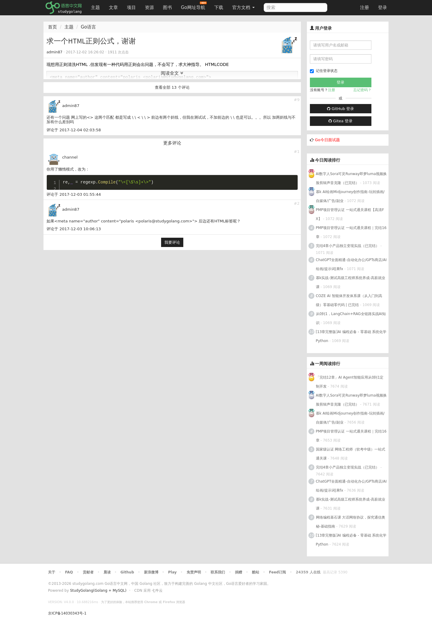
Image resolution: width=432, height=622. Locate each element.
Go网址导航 (194, 5)
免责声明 (194, 572)
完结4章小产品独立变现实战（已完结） (348, 246)
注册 (364, 7)
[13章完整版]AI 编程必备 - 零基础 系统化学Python (351, 336)
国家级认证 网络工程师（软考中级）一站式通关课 (351, 453)
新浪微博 (151, 572)
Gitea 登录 (340, 121)
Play (172, 572)
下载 (218, 7)
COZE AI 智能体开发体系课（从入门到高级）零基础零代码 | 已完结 (349, 300)
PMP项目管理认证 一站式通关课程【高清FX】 (350, 214)
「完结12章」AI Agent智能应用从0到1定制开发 (350, 381)
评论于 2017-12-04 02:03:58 (73, 130)
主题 (95, 7)
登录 (382, 7)
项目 (131, 7)
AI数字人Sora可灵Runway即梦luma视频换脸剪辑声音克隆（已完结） (351, 178)
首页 (52, 27)
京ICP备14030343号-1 (67, 613)
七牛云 (157, 590)
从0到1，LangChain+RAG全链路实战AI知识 (351, 318)
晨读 (107, 572)
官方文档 (243, 7)
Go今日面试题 (327, 140)
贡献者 (88, 572)
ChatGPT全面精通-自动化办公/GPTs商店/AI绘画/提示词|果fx (351, 264)
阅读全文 (172, 73)
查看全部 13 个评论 (172, 87)
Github (127, 572)
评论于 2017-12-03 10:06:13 (73, 229)
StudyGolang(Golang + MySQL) (98, 590)
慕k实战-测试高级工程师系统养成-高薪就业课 (351, 282)
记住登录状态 (324, 71)
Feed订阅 (277, 572)
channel (69, 157)
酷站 (255, 572)
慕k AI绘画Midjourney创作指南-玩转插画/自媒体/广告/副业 (350, 196)
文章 (113, 7)
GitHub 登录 (340, 108)
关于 (51, 572)
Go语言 (88, 27)
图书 (167, 7)
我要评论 (172, 242)
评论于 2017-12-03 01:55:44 (73, 194)
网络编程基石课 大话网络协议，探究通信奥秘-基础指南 (351, 521)
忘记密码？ (362, 90)
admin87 (54, 52)
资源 (149, 7)
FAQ (69, 572)
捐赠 (238, 572)
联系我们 (218, 572)
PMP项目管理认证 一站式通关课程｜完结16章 (351, 232)
